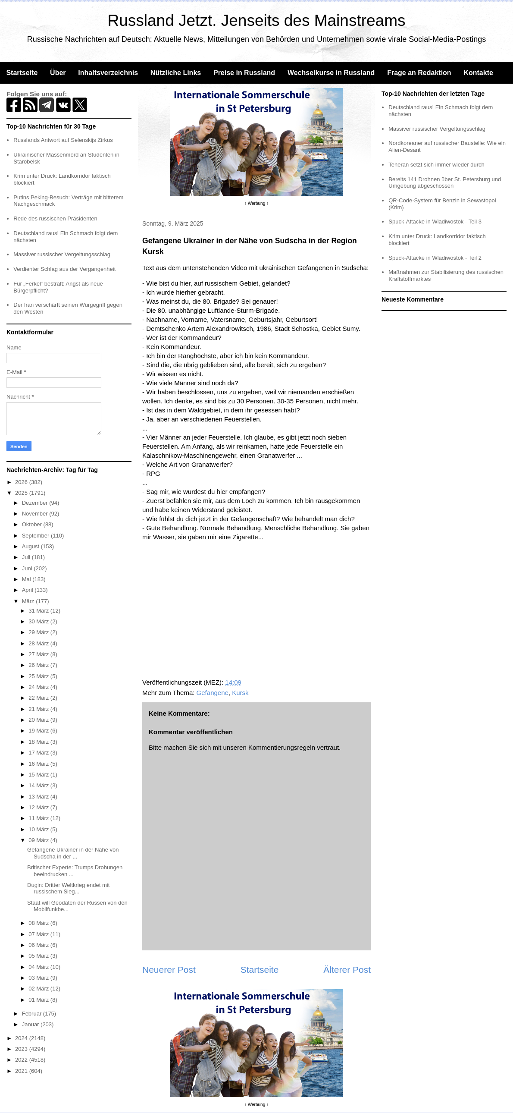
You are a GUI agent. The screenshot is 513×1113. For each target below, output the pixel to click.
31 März (39, 610)
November (36, 513)
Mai (27, 579)
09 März (39, 840)
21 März (39, 709)
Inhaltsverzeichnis (108, 72)
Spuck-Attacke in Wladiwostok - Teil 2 (435, 258)
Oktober (33, 524)
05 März (39, 956)
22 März (39, 698)
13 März (39, 796)
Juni (28, 568)
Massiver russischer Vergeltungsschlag (61, 254)
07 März (39, 934)
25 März (39, 676)
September (36, 535)
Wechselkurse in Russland (331, 72)
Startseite (22, 72)
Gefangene (212, 692)
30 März (39, 621)
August (31, 546)
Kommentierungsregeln (281, 747)
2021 (22, 1071)
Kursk (240, 692)
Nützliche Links (175, 72)
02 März (39, 988)
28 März (39, 643)
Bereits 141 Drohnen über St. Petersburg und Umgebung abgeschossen (444, 182)
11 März (39, 818)
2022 (22, 1059)
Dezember (36, 503)
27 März (39, 654)
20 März (39, 720)
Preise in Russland (244, 72)
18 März (39, 742)
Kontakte (478, 72)
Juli (27, 557)
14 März (39, 785)
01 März (39, 1000)
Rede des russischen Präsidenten (55, 218)
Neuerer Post (169, 970)
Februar (32, 1013)
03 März (39, 978)
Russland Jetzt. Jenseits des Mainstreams (257, 20)
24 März (39, 687)
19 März (39, 730)
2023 (22, 1049)
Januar (31, 1024)
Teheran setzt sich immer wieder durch (436, 164)
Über (58, 72)
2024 (22, 1038)
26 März (39, 665)
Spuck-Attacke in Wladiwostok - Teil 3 (435, 221)
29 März (39, 632)
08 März (39, 923)
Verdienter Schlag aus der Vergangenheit (64, 269)
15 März (39, 774)
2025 (22, 493)
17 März (39, 752)
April (28, 590)
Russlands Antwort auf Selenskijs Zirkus (63, 140)
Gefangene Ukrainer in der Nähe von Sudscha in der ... (73, 853)
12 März (39, 807)
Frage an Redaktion (419, 72)
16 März (39, 764)
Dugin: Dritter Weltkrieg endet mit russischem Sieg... (68, 888)
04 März (39, 967)
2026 (22, 482)
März (29, 601)
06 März (39, 945)
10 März (39, 829)
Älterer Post (347, 970)
